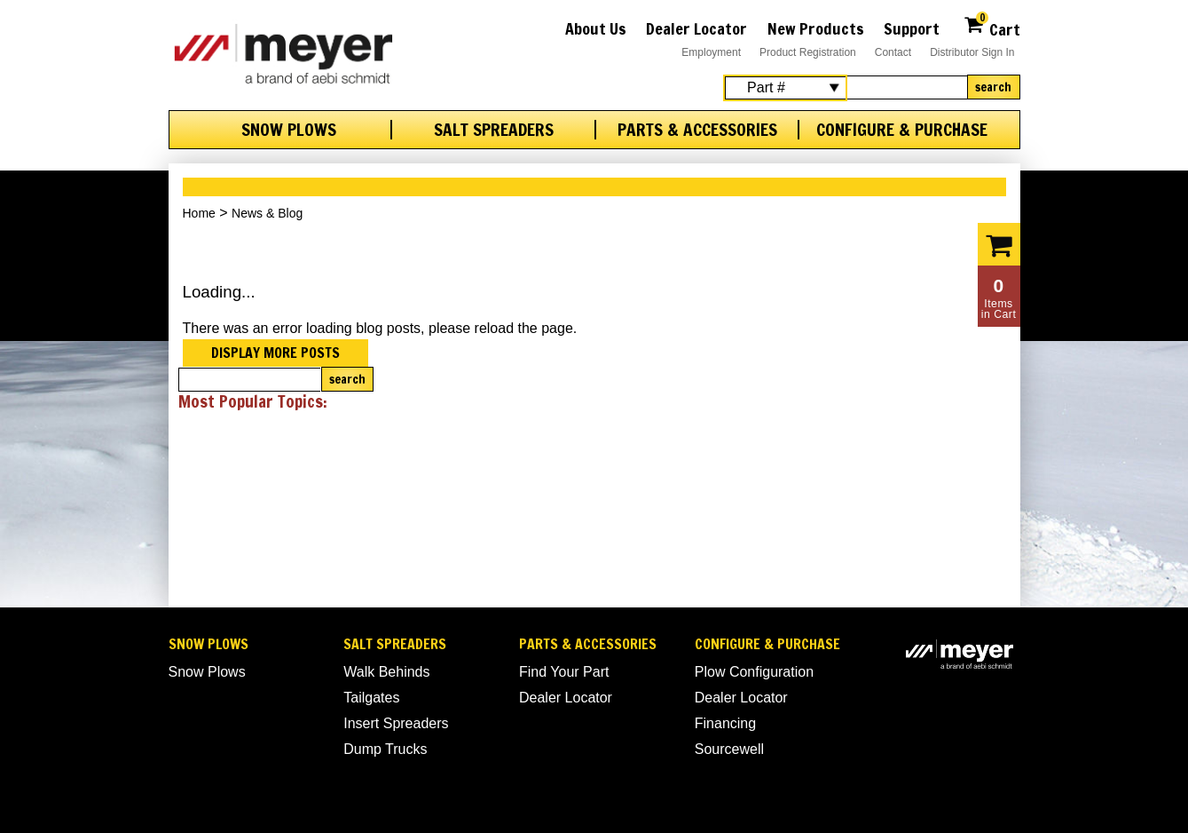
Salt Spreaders (494, 130)
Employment (711, 52)
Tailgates (371, 697)
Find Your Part (564, 671)
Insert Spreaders (395, 723)
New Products (815, 28)
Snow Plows (288, 130)
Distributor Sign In (972, 52)
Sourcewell (729, 749)
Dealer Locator (696, 28)
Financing (725, 723)
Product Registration (807, 52)
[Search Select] (785, 87)
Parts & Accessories (697, 130)
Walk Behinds (386, 671)
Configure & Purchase (901, 130)
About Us (595, 28)
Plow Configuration (754, 671)
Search (993, 87)
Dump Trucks (385, 749)
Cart (991, 27)
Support (912, 28)
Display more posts (275, 352)
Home (199, 213)
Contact (893, 52)
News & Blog (267, 213)
